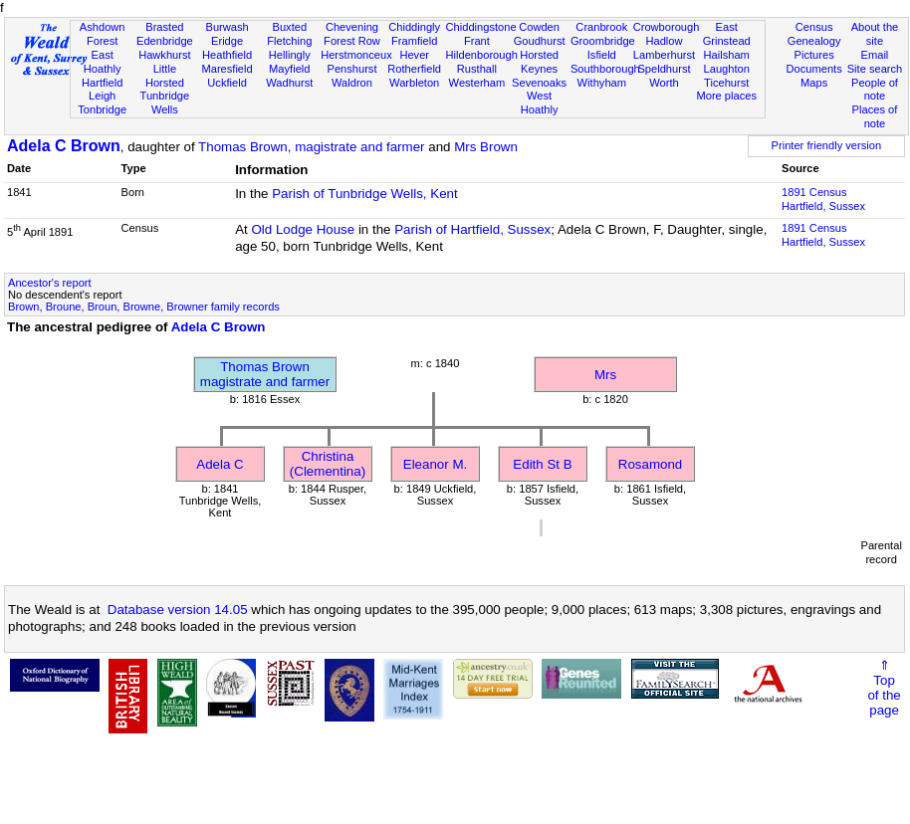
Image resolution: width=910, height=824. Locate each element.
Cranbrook (601, 27)
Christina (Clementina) (327, 464)
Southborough (605, 69)
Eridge (227, 41)
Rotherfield (414, 69)
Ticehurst (726, 83)
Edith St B (542, 464)
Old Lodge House (302, 229)
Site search (875, 69)
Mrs (605, 374)
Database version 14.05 (178, 609)
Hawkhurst (164, 55)
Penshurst (351, 69)
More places (726, 96)
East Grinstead (727, 34)
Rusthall (477, 69)
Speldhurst (663, 69)
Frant (477, 41)
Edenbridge (164, 41)
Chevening (352, 27)
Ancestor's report (50, 283)
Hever (414, 55)
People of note (874, 90)
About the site (875, 34)
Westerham (477, 83)
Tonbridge (102, 109)
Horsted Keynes (539, 62)
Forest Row (352, 41)
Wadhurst (289, 83)
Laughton (727, 69)
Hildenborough (482, 55)
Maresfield (226, 69)
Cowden (539, 27)
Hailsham (727, 55)
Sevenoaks (539, 83)
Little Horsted (164, 76)
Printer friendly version (827, 145)
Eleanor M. (435, 464)
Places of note (875, 116)
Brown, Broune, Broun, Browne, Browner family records (144, 306)
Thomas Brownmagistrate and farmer (265, 374)
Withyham (601, 83)
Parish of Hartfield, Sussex (472, 229)
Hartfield (102, 83)
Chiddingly (414, 27)
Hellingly (290, 55)
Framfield (414, 41)
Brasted (164, 27)
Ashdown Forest (102, 34)
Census (814, 27)
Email (875, 55)
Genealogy (814, 41)
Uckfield (227, 83)
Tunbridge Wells (165, 102)
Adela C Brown (63, 145)
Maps (813, 83)
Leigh (102, 96)
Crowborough (666, 27)
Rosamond (650, 464)
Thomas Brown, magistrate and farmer (311, 146)
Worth (663, 83)
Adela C (219, 464)
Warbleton (414, 83)
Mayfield (289, 69)
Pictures (814, 55)
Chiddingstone (481, 27)
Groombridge (602, 41)
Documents (814, 69)
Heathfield (227, 55)
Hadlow (663, 41)
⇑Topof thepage (883, 688)
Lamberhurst (664, 55)
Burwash (226, 27)
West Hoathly (540, 102)
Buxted (289, 27)
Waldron (352, 83)
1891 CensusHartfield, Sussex (823, 199)
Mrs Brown (486, 146)
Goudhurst (540, 41)
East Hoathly (102, 62)
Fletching (289, 41)
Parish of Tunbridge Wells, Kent (364, 193)
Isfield (601, 55)
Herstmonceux (356, 55)
